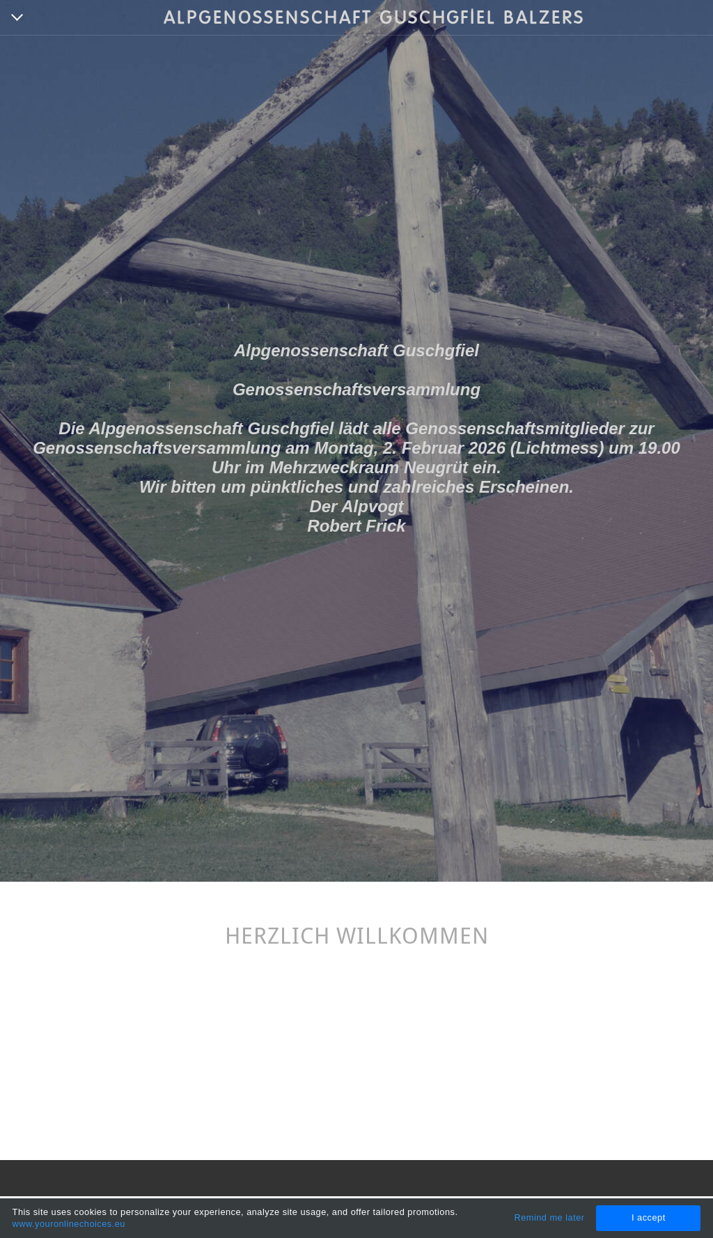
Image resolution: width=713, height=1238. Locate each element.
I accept (649, 1217)
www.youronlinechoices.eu (69, 1224)
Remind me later (549, 1217)
